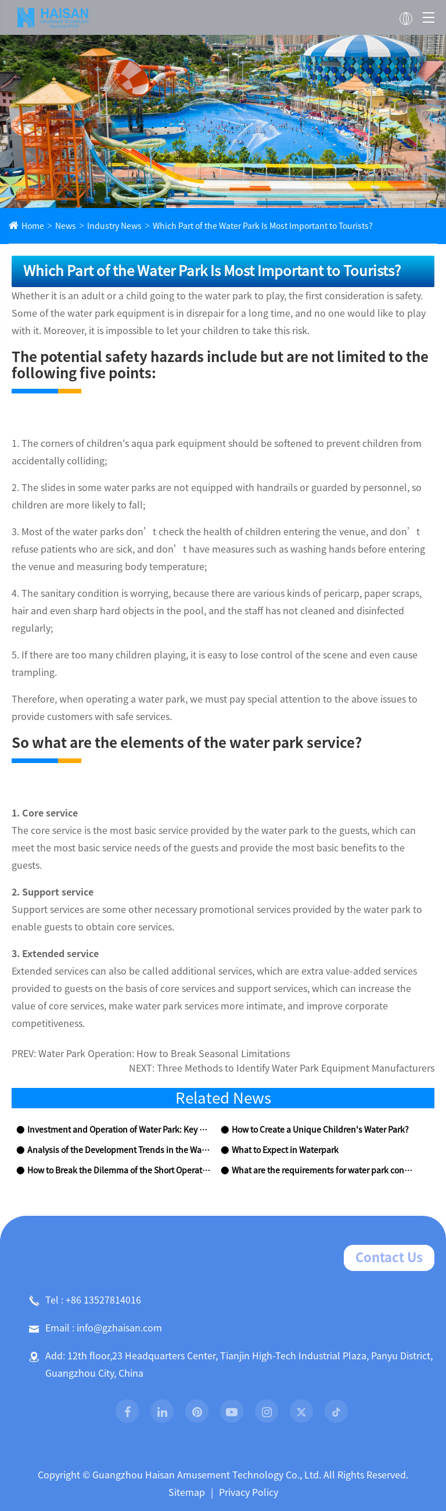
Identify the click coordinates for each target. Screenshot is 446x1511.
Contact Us (392, 1188)
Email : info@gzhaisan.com (89, 1258)
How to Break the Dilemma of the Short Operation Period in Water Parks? (117, 1101)
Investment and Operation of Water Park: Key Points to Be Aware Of (117, 1061)
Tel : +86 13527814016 (80, 1231)
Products (184, 1471)
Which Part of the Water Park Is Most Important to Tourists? (239, 226)
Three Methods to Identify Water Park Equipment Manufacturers (313, 999)
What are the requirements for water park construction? (322, 1101)
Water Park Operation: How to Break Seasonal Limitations (148, 985)
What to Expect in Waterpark (280, 1081)
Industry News (106, 226)
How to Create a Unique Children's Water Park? (313, 1061)
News (61, 226)
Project (261, 1471)
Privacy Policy (245, 1423)
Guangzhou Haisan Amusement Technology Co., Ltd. (208, 1405)
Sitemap (189, 1423)
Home (31, 226)
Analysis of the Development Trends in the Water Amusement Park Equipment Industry (117, 1081)
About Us (101, 1471)
